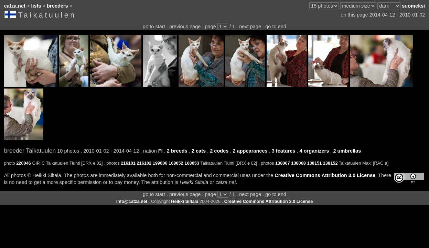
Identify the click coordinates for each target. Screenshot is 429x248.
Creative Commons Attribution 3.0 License (325, 175)
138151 (314, 163)
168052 (176, 163)
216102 (144, 163)
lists (36, 6)
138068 (298, 163)
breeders (57, 6)
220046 (23, 163)
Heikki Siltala (184, 201)
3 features (284, 151)
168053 (191, 163)
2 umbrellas (347, 151)
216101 (128, 163)
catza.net (14, 6)
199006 (160, 163)
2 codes (219, 151)
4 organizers (314, 151)
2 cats (199, 151)
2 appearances (250, 151)
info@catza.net (132, 201)
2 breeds (177, 151)
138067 (282, 163)
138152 (330, 163)
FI (160, 151)
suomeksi (413, 6)
